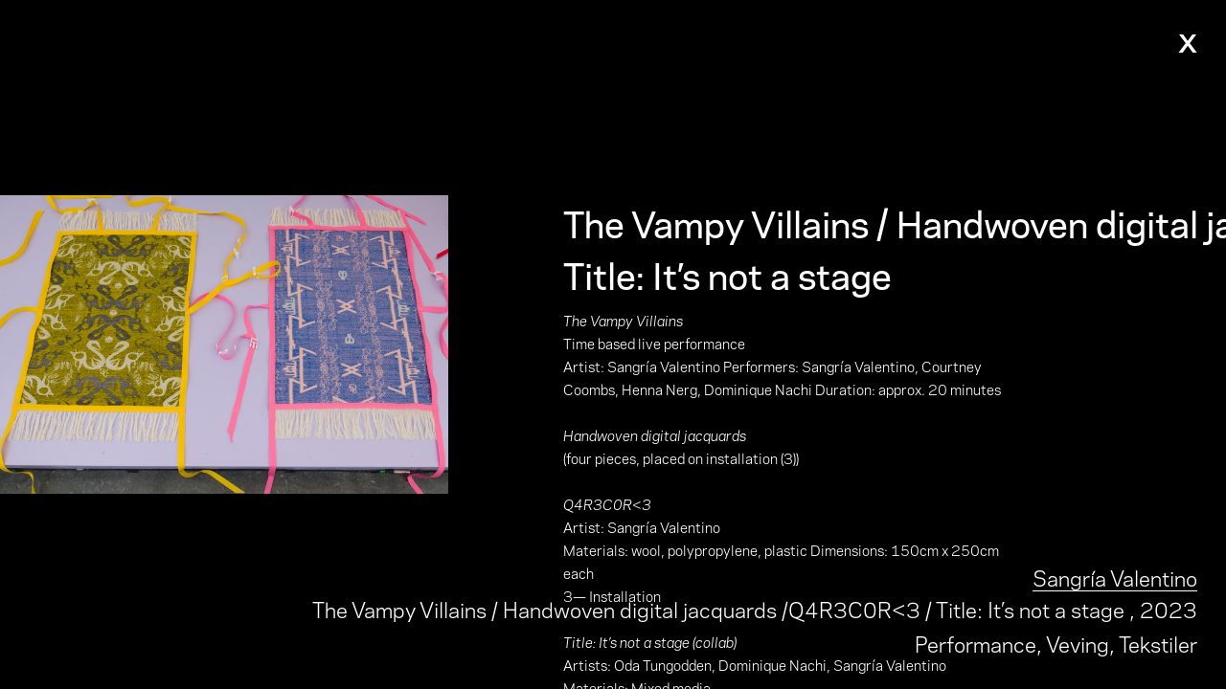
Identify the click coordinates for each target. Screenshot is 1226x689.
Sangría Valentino (1115, 576)
